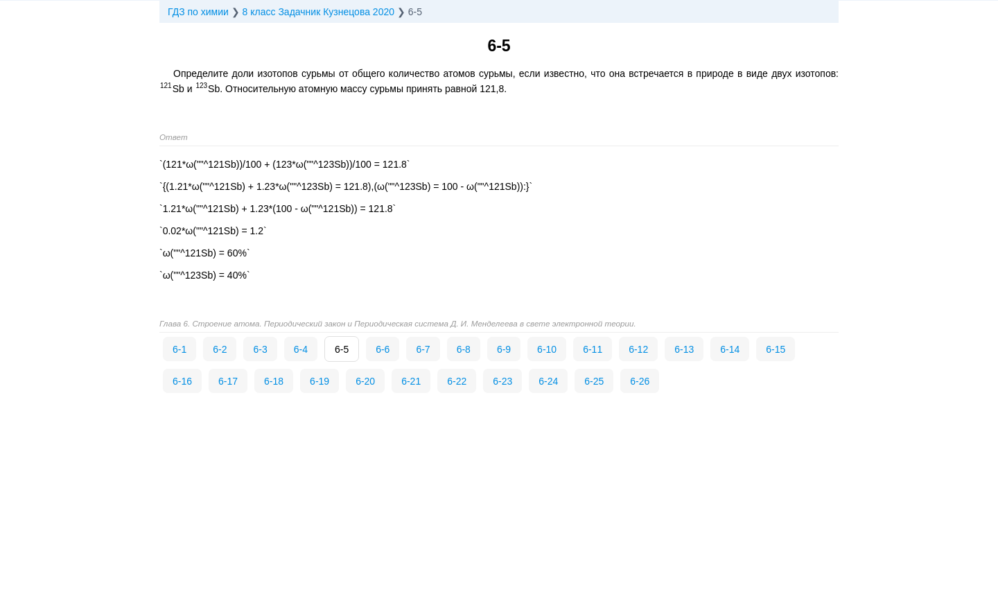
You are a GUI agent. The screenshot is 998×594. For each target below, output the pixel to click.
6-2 (220, 349)
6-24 (548, 381)
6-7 (423, 349)
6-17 (228, 381)
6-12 (638, 349)
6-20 (365, 381)
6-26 (639, 381)
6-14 (729, 349)
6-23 (502, 381)
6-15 (775, 349)
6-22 (456, 381)
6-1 (179, 349)
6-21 (411, 381)
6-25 (594, 381)
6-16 (182, 381)
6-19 (319, 381)
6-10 (547, 349)
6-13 (684, 349)
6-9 (504, 349)
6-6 (382, 349)
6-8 (464, 349)
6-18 (273, 381)
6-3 (260, 349)
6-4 (301, 349)
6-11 (592, 349)
